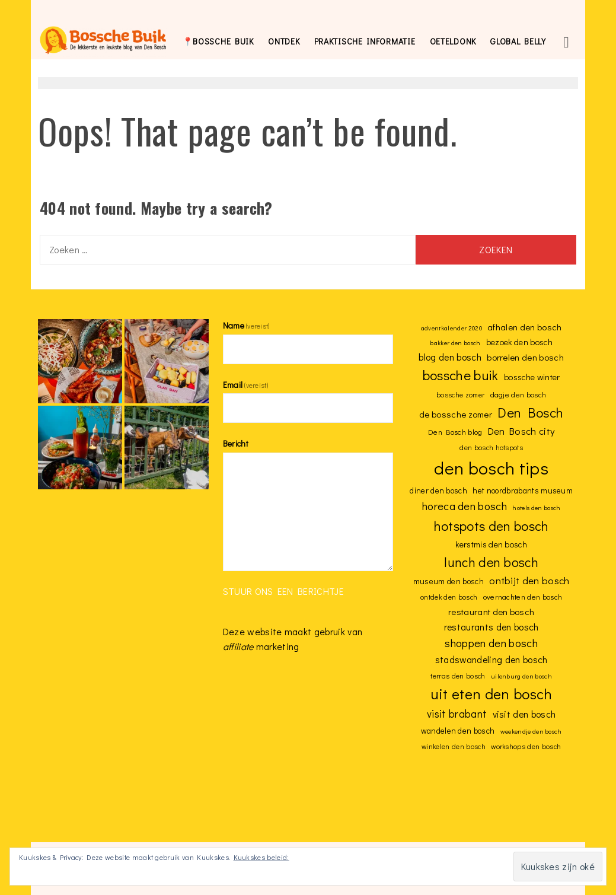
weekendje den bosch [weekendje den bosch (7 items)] (531, 731)
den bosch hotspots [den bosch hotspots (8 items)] (491, 447)
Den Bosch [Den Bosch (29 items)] (530, 412)
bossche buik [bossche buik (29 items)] (461, 375)
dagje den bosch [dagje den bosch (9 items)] (518, 394)
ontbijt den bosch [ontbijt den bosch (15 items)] (529, 580)
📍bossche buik (218, 41)
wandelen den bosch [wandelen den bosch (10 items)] (458, 730)
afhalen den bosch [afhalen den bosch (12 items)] (524, 327)
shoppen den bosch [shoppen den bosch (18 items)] (491, 642)
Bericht (235, 443)
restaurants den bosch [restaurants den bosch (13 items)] (491, 626)
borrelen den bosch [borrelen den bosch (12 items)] (525, 357)
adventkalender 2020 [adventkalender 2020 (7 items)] (451, 328)
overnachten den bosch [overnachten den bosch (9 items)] (523, 596)
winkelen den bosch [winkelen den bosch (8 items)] (454, 746)
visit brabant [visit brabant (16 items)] (457, 714)
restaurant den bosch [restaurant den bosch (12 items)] (491, 611)
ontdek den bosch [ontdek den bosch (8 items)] (448, 597)
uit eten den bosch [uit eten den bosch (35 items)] (491, 693)
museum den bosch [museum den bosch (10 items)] (448, 581)
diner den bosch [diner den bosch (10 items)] (438, 490)
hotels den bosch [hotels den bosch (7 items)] (536, 508)
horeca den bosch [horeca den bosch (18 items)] (464, 505)
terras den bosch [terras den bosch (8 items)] (457, 675)
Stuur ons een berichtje (283, 591)
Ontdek (283, 41)
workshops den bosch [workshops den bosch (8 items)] (526, 746)
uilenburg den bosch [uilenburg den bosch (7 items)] (521, 676)
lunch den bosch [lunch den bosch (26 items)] (491, 562)
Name (246, 325)
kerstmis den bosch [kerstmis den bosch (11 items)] (491, 544)
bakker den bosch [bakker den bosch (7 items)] (455, 343)
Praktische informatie (365, 41)
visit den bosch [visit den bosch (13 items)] (524, 714)
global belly (517, 41)
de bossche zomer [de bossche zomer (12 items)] (455, 414)
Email (245, 384)
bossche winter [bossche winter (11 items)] (532, 377)
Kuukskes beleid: (261, 857)
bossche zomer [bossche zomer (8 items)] (460, 394)
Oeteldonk (453, 41)
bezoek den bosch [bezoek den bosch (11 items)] (519, 342)
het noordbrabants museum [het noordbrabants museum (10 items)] (523, 490)
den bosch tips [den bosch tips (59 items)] (491, 467)
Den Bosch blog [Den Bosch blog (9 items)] (455, 432)
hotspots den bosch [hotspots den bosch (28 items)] (491, 525)
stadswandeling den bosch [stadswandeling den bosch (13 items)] (491, 659)
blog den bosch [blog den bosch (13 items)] (450, 357)
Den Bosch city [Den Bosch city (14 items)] (521, 431)
